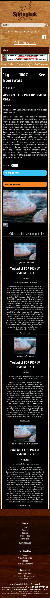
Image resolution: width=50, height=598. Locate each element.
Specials (25, 533)
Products (11, 64)
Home (3, 64)
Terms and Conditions (25, 564)
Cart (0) (28, 32)
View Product (25, 333)
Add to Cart (12, 173)
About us (25, 530)
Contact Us (25, 539)
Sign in (10, 32)
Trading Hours (25, 536)
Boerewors (21, 64)
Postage (25, 561)
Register (18, 32)
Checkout (37, 32)
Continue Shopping (12, 184)
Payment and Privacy (25, 558)
